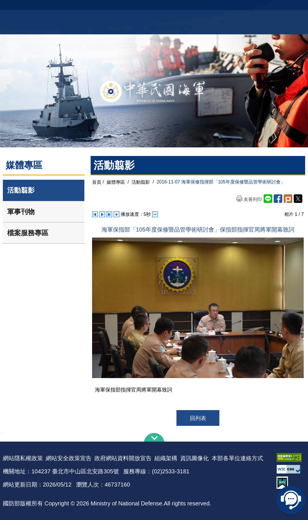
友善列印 (253, 199)
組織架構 (165, 458)
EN (165, 7)
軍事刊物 (21, 211)
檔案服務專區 (27, 233)
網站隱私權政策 (23, 458)
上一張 (95, 214)
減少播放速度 (155, 214)
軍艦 (260, 7)
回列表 (198, 418)
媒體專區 (116, 181)
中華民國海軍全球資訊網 (70, 7)
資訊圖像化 (194, 458)
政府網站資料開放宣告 (123, 458)
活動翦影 (21, 190)
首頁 (96, 181)
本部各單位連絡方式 (237, 458)
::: (2, 431)
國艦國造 (276, 7)
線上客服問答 (291, 500)
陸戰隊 (293, 7)
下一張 (109, 214)
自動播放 (102, 214)
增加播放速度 (116, 214)
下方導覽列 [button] (154, 437)
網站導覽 (152, 7)
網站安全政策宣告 (69, 458)
